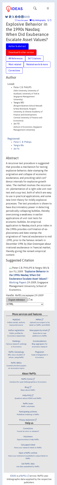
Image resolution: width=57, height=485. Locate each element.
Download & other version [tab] (21, 52)
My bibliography (38, 20)
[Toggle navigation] (35, 9)
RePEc (24, 476)
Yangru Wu (19, 145)
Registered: (13, 138)
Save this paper (22, 20)
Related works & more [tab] (37, 64)
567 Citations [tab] (34, 58)
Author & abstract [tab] (17, 46)
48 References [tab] (16, 58)
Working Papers (17, 282)
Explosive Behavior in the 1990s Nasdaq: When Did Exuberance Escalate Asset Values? (28, 275)
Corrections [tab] (14, 70)
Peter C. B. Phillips (22, 142)
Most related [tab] (15, 64)
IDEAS (13, 476)
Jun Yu (16, 148)
